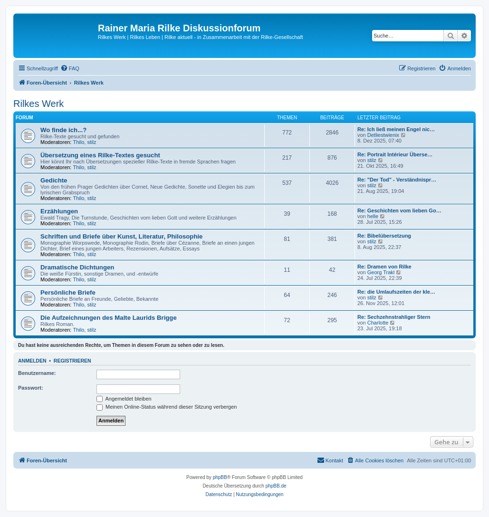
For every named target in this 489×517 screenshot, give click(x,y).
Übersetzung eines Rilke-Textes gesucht (100, 155)
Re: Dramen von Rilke (384, 266)
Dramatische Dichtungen (77, 267)
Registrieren (72, 361)
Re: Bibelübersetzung (384, 236)
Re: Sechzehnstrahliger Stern (393, 317)
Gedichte (53, 180)
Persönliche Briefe (68, 292)
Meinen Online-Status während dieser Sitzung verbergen (166, 407)
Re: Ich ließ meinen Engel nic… (396, 129)
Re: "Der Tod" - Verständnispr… (396, 179)
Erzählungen (59, 211)
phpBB (220, 477)
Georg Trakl (380, 272)
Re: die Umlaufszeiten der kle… (396, 292)
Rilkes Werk (38, 103)
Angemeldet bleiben (124, 399)
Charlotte (378, 323)
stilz (91, 142)
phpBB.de (276, 485)
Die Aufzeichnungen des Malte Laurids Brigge (108, 317)
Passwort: (30, 388)
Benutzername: (37, 373)
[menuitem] (69, 68)
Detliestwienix (383, 135)
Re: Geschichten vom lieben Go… (399, 210)
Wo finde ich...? (63, 130)
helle (372, 216)
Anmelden (32, 361)
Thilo (79, 142)
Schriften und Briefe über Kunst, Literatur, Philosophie (121, 236)
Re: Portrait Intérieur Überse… (394, 154)
